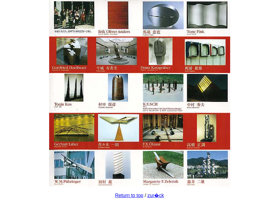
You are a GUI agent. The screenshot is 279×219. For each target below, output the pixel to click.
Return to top (129, 195)
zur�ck (155, 195)
